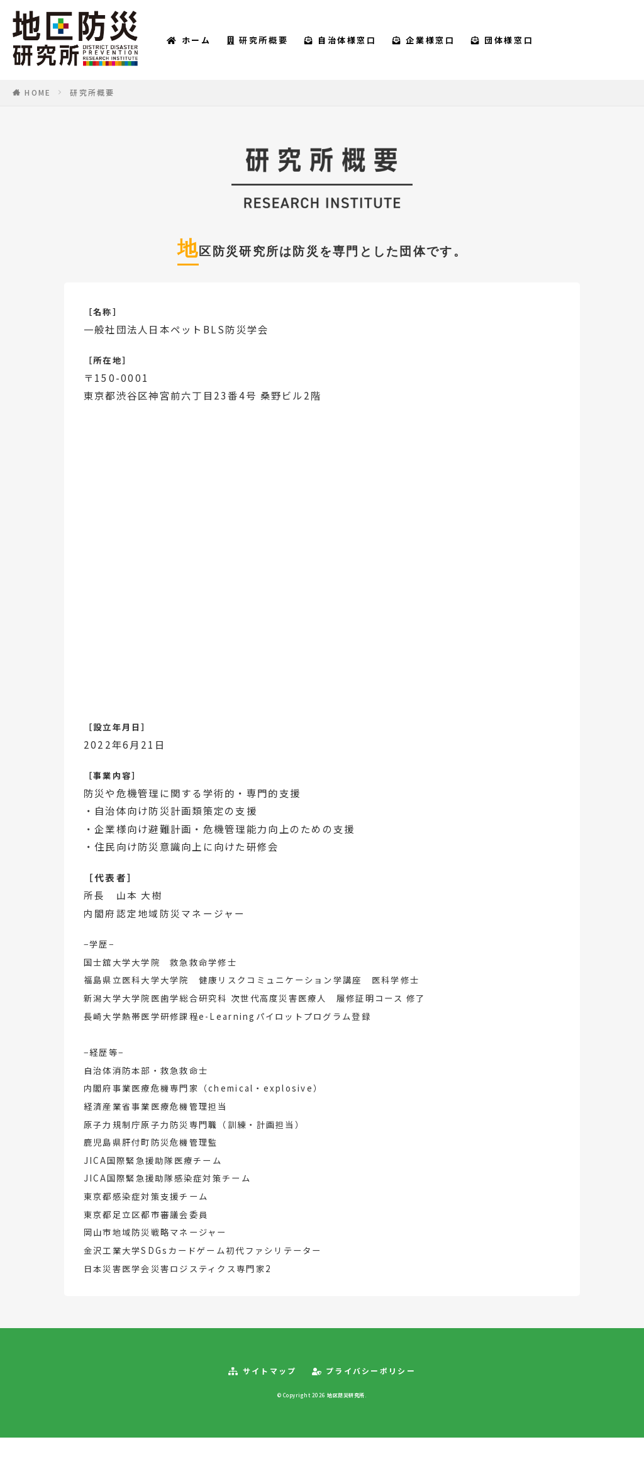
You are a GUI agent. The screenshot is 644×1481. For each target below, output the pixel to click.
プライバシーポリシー (364, 1389)
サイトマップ (262, 1389)
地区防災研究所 (346, 1413)
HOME (38, 110)
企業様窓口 (449, 49)
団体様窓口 (527, 49)
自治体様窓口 (366, 49)
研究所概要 (282, 49)
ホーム (214, 49)
